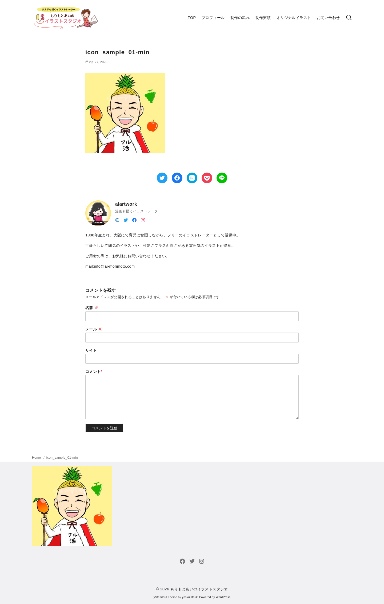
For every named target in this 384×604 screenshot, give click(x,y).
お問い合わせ (328, 17)
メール (93, 329)
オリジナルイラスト (294, 17)
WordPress (223, 597)
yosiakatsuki (190, 597)
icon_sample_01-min (62, 457)
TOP (192, 17)
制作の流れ (240, 17)
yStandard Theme (165, 597)
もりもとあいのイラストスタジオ (199, 589)
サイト (91, 350)
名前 (91, 308)
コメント (93, 371)
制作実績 (263, 17)
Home (37, 457)
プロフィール (213, 17)
